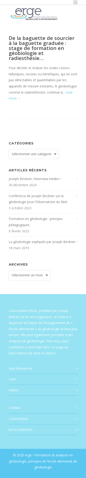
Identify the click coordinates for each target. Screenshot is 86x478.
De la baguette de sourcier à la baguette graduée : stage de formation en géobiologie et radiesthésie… (42, 47)
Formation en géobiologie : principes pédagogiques (36, 222)
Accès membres (21, 429)
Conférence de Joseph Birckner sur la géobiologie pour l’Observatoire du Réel (38, 199)
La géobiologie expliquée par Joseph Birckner (42, 242)
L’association (18, 418)
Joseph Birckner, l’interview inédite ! (35, 179)
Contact (14, 407)
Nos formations (20, 368)
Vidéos (14, 390)
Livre (12, 379)
